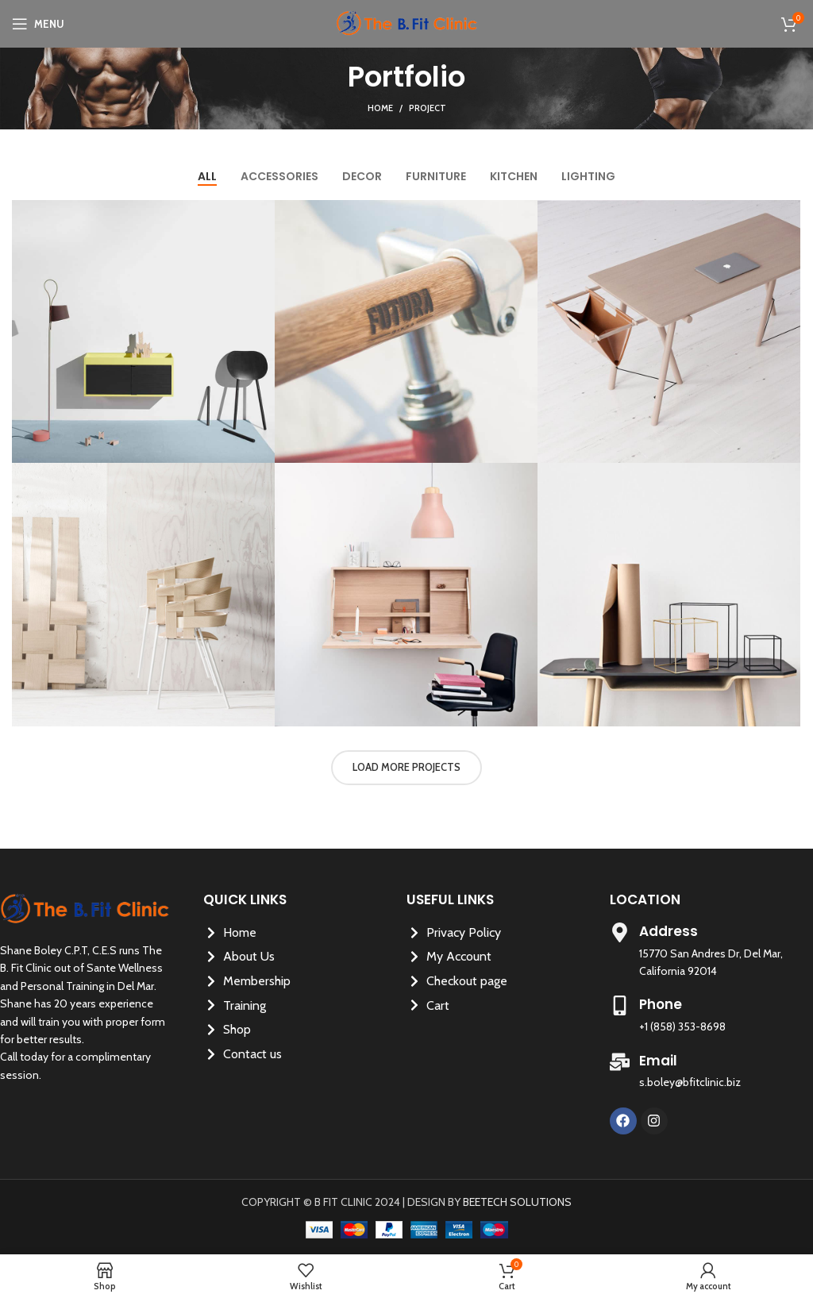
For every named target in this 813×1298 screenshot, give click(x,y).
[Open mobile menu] (38, 24)
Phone (660, 1004)
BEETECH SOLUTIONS (517, 1202)
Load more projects (406, 767)
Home (380, 108)
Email (658, 1060)
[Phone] (620, 1005)
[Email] (620, 1062)
